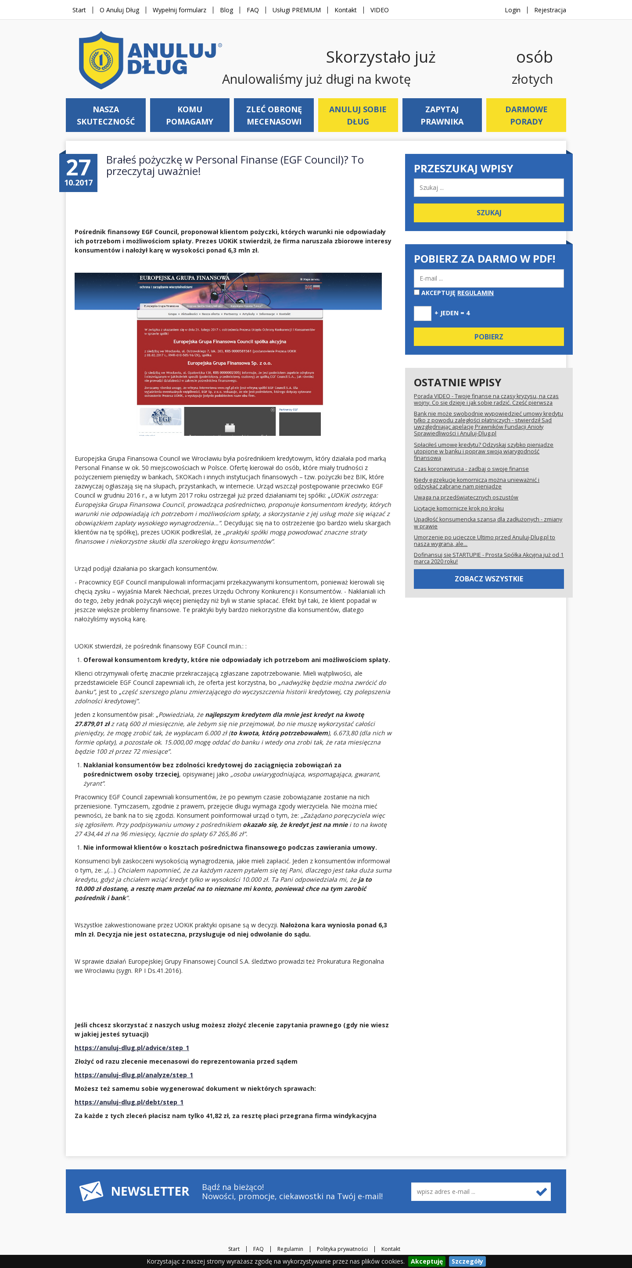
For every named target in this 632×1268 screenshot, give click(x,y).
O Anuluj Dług (119, 10)
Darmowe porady (526, 115)
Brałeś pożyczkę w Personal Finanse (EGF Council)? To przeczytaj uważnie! (235, 165)
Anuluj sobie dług (358, 115)
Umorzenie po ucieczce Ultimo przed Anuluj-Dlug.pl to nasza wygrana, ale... (484, 541)
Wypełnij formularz (179, 10)
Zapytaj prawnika (441, 115)
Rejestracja (550, 10)
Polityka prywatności (342, 1249)
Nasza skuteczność (106, 115)
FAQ (253, 10)
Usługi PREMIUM (297, 10)
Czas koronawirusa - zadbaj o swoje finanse (471, 469)
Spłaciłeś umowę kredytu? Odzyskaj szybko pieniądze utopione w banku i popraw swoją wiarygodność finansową (483, 451)
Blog (226, 10)
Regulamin (290, 1249)
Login (513, 10)
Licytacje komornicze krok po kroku (459, 508)
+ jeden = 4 (452, 313)
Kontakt (345, 10)
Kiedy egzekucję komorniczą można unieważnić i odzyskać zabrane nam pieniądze (476, 483)
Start (79, 10)
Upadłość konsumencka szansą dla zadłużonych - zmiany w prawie (488, 523)
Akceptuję (454, 293)
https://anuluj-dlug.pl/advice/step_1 (132, 1048)
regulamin (475, 293)
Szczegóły (467, 1261)
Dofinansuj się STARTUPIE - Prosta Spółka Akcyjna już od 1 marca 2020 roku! (489, 558)
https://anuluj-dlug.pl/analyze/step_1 (134, 1075)
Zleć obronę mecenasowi (274, 115)
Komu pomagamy (189, 115)
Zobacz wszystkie (489, 579)
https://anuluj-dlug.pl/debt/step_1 (129, 1102)
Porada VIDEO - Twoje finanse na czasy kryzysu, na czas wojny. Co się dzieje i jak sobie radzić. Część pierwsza (486, 399)
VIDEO (379, 10)
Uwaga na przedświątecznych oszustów (466, 497)
